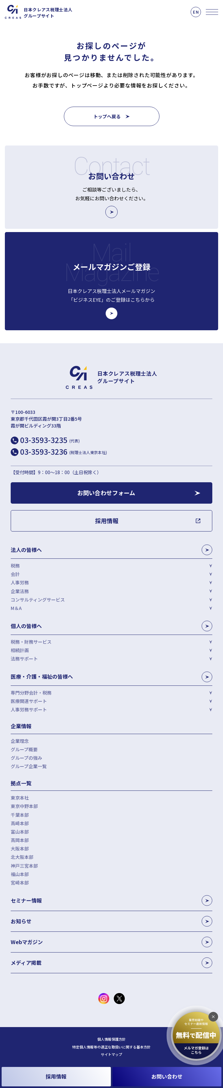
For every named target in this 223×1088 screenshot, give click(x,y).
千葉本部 (20, 815)
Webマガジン (111, 942)
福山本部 (20, 874)
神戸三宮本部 (24, 865)
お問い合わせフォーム (106, 492)
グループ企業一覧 (29, 766)
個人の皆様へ (111, 626)
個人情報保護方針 (111, 1039)
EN (196, 12)
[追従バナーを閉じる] (213, 1017)
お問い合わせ (166, 1076)
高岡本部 (20, 840)
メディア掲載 (111, 962)
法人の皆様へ (111, 549)
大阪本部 (20, 848)
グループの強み (26, 758)
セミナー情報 (111, 900)
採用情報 (56, 1076)
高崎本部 (20, 823)
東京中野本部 (24, 806)
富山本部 (20, 831)
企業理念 (20, 741)
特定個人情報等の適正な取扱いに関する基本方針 (111, 1047)
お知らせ (111, 921)
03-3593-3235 (50, 440)
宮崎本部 (20, 882)
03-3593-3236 (63, 451)
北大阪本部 (22, 857)
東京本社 (20, 797)
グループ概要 (24, 749)
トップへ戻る (107, 116)
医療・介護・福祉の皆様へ (111, 677)
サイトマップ (111, 1054)
